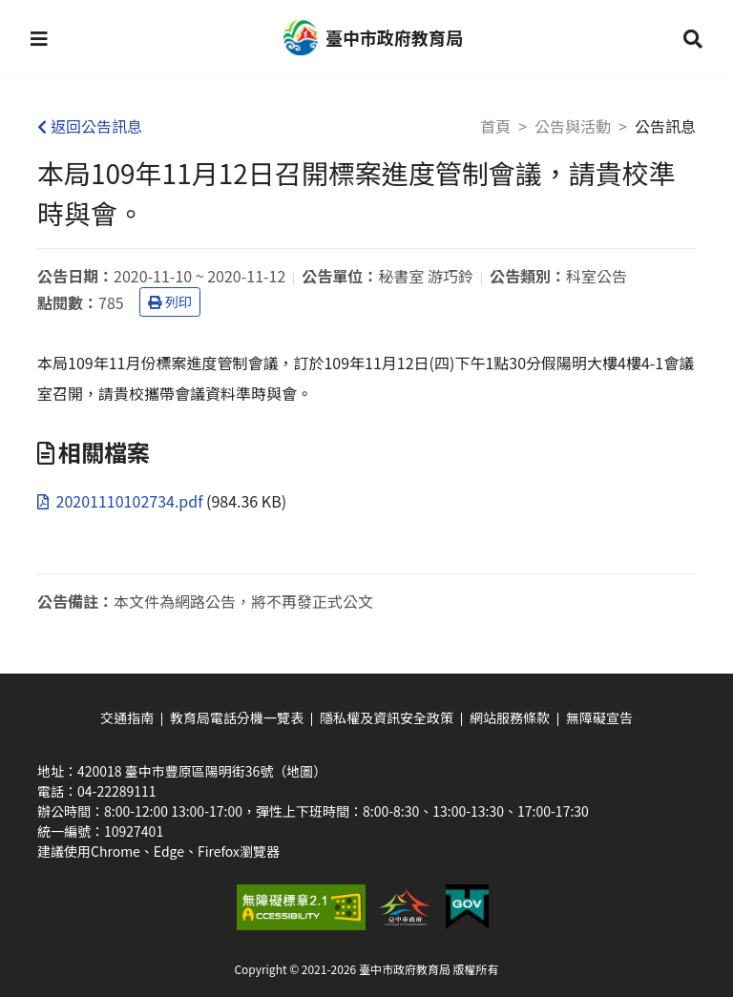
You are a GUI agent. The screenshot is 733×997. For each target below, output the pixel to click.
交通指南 (127, 717)
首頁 (495, 125)
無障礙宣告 (599, 717)
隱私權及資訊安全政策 (386, 717)
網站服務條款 (510, 717)
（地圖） (299, 770)
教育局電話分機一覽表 (237, 717)
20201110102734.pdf (121, 500)
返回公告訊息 (89, 125)
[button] (39, 38)
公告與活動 (572, 125)
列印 (170, 301)
